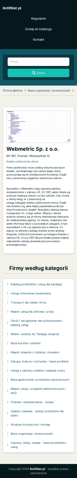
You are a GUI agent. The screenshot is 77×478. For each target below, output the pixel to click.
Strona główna (12, 90)
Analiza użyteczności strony (22, 161)
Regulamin (38, 18)
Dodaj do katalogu (38, 29)
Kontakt (38, 39)
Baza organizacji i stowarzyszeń (49, 90)
